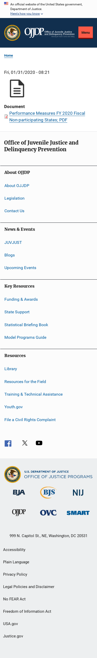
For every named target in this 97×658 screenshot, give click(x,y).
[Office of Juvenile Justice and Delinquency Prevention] (19, 517)
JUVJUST (13, 242)
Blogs (9, 255)
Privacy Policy (15, 574)
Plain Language (16, 562)
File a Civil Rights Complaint (30, 419)
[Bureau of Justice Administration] (19, 496)
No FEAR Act (14, 599)
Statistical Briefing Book (26, 324)
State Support (16, 311)
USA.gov (10, 623)
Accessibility (14, 549)
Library (10, 368)
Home (8, 55)
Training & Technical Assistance (33, 394)
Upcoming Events (20, 267)
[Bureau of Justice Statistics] (48, 499)
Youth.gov (13, 406)
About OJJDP (16, 185)
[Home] (49, 33)
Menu (85, 32)
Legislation (14, 198)
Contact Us (14, 210)
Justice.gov (13, 636)
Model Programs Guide (25, 337)
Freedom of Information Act (27, 611)
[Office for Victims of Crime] (48, 516)
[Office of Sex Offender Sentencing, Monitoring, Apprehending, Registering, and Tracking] (78, 516)
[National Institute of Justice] (78, 497)
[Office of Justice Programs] (12, 33)
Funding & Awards (21, 299)
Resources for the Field (25, 381)
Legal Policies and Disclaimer (28, 586)
